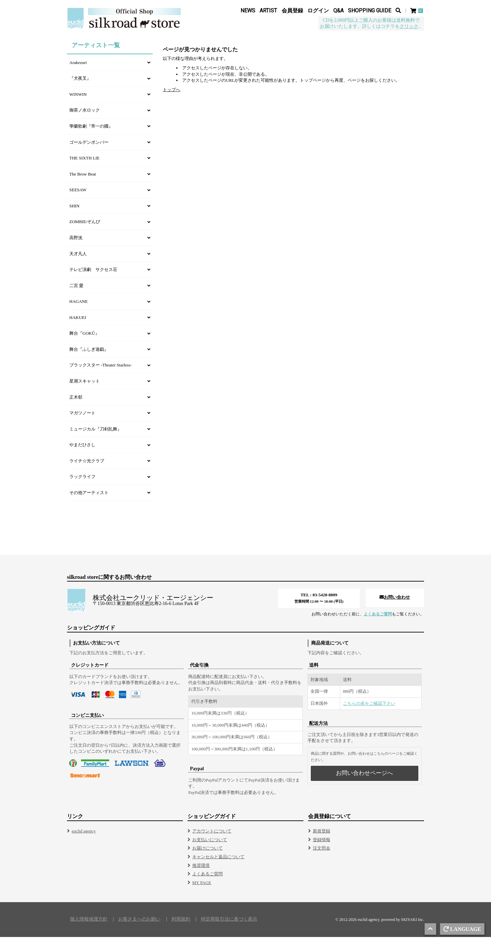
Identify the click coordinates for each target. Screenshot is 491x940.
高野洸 (75, 240)
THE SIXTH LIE (84, 160)
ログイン (318, 10)
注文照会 (321, 851)
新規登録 (321, 833)
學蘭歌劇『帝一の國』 (91, 129)
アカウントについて (211, 833)
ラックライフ (82, 479)
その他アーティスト (89, 495)
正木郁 (75, 400)
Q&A (338, 10)
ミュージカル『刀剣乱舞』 (95, 431)
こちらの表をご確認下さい (369, 706)
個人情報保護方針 (89, 922)
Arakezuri (78, 65)
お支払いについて (209, 842)
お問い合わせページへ (364, 776)
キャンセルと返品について (218, 859)
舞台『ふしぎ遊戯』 (89, 352)
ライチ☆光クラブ (86, 463)
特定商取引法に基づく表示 (229, 922)
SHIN (74, 208)
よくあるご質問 (378, 617)
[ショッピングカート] (417, 10)
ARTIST (268, 10)
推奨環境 (201, 868)
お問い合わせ (394, 600)
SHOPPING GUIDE (369, 10)
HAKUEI (77, 320)
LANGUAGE (462, 929)
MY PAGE (201, 885)
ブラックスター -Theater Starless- (100, 368)
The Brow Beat (82, 177)
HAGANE (78, 304)
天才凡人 (78, 256)
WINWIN (78, 97)
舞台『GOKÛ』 (84, 336)
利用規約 (180, 922)
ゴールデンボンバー (89, 145)
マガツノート (82, 415)
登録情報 (321, 842)
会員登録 (292, 10)
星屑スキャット (84, 384)
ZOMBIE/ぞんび (84, 224)
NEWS (247, 10)
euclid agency (84, 833)
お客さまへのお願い (139, 922)
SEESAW (77, 192)
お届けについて (207, 851)
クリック (409, 26)
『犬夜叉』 (80, 81)
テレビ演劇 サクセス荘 (93, 272)
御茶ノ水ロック (84, 113)
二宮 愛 (76, 288)
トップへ (171, 92)
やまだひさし (82, 447)
